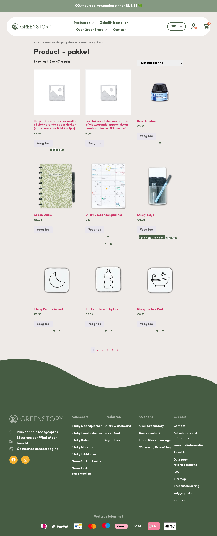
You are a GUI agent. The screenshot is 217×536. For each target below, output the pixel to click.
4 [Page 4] (107, 350)
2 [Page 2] (98, 350)
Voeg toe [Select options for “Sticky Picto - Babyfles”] (94, 324)
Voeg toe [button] (94, 143)
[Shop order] (160, 63)
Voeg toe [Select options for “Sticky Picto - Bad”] (146, 324)
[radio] (56, 149)
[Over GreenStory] (91, 29)
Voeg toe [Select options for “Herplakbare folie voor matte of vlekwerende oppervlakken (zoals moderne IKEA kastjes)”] (43, 143)
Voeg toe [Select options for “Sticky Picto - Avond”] (43, 324)
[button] (192, 26)
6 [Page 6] (117, 350)
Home (37, 42)
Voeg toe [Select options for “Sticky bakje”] (146, 229)
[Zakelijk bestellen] (114, 23)
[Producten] (84, 23)
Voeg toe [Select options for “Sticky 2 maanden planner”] (94, 229)
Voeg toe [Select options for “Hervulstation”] (146, 136)
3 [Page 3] (102, 350)
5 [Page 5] (112, 350)
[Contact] (119, 29)
